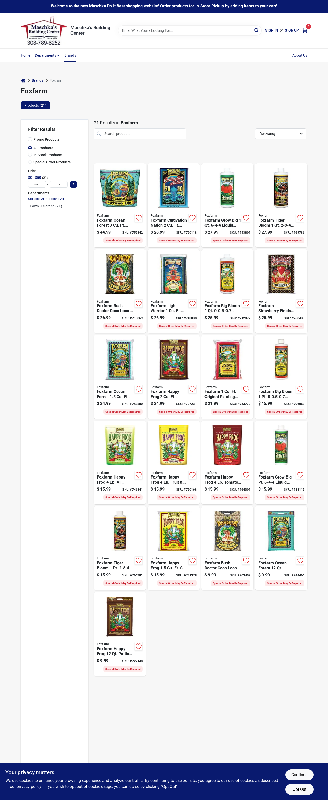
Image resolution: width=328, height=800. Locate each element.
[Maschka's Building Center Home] (44, 30)
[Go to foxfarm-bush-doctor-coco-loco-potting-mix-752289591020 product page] (120, 291)
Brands (70, 55)
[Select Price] (73, 184)
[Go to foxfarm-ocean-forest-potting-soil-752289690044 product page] (120, 205)
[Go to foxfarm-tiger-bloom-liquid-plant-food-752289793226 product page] (120, 548)
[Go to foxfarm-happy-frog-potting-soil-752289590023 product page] (174, 377)
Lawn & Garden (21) (46, 206)
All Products (43, 148)
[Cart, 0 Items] (305, 30)
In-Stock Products (47, 155)
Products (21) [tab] (35, 105)
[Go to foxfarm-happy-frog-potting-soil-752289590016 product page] (120, 634)
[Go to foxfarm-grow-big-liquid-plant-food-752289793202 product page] (281, 463)
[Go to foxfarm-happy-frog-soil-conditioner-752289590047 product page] (174, 548)
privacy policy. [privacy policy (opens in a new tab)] (29, 786)
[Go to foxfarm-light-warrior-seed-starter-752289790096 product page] (174, 291)
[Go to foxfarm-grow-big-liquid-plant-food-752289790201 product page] (227, 205)
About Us (300, 55)
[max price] (59, 184)
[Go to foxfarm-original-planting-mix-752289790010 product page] (227, 377)
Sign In (271, 30)
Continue (299, 774)
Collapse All (36, 199)
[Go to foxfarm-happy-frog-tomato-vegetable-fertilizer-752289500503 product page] (227, 463)
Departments (45, 55)
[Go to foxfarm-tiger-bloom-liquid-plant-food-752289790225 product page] (281, 205)
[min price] (37, 184)
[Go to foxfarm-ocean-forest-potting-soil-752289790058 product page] (120, 377)
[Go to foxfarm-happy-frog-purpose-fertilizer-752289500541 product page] (120, 463)
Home (25, 55)
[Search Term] (190, 30)
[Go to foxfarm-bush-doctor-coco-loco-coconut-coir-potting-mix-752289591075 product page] (227, 548)
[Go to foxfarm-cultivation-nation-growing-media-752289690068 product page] (174, 205)
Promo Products (46, 139)
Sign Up (292, 30)
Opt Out (299, 789)
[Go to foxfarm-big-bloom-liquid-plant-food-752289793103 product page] (281, 377)
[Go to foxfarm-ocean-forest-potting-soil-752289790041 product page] (281, 548)
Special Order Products (52, 162)
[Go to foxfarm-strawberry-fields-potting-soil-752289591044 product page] (281, 291)
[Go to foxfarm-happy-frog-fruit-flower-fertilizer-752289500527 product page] (174, 463)
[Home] (23, 80)
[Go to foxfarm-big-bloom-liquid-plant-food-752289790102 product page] (227, 291)
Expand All (56, 199)
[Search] (257, 30)
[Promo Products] (30, 139)
